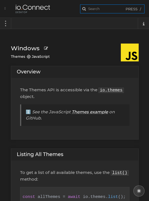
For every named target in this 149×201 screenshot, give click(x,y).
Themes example (90, 111)
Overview (28, 72)
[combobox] (112, 8)
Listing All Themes (40, 154)
